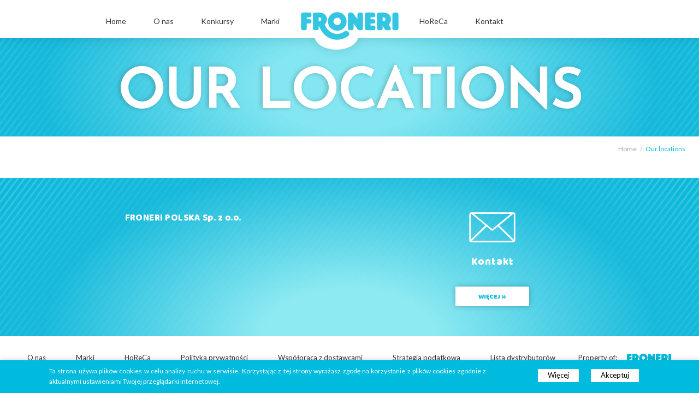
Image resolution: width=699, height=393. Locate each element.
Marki (270, 21)
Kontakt (489, 21)
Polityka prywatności (214, 357)
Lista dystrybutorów (522, 357)
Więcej (558, 375)
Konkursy (217, 21)
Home (116, 21)
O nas (163, 21)
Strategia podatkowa (426, 357)
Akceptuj (615, 375)
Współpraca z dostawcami (320, 357)
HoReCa (433, 21)
